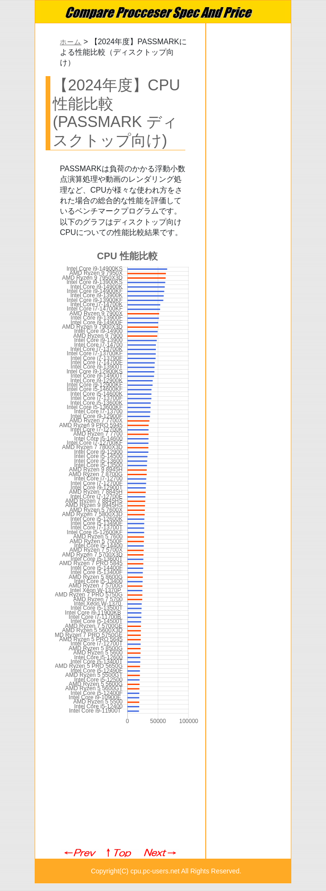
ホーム (70, 42)
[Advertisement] (120, 787)
